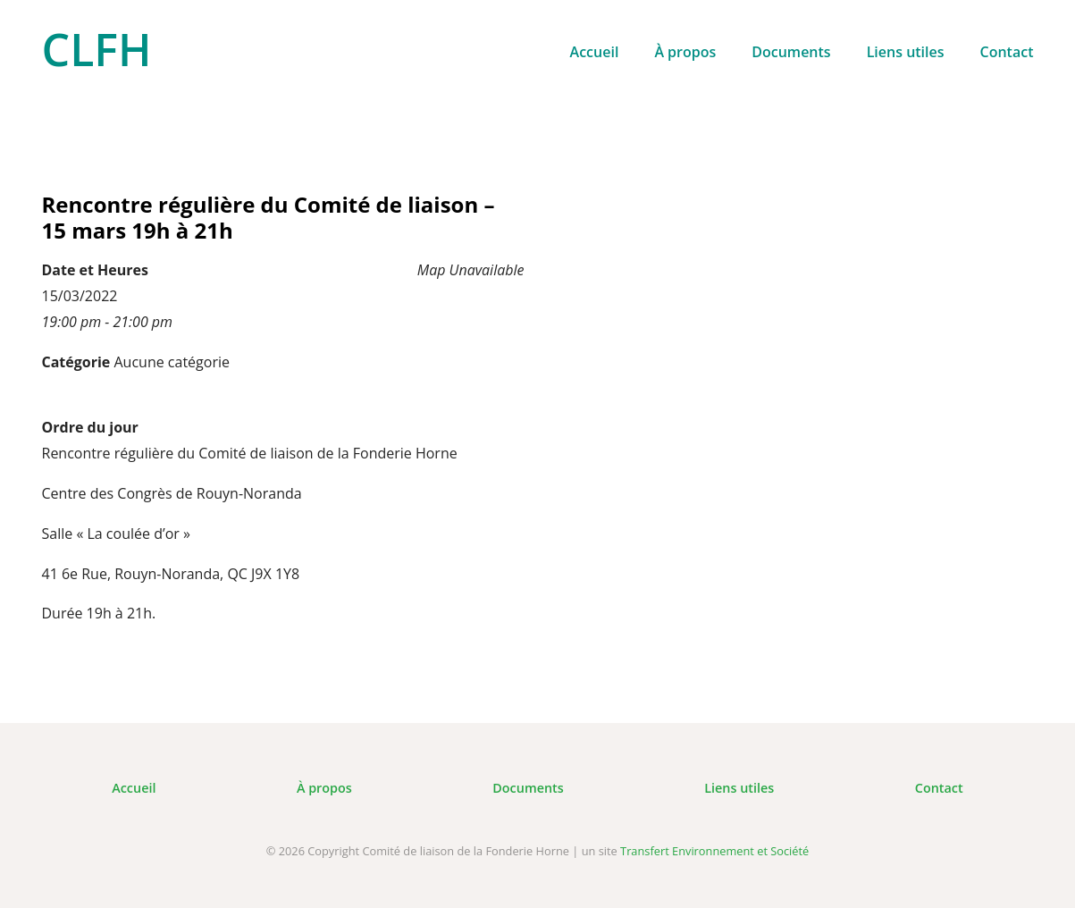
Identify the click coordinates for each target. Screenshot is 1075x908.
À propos (685, 52)
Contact (1007, 52)
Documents (791, 52)
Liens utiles (906, 52)
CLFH (97, 49)
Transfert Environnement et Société (714, 851)
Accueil (594, 52)
